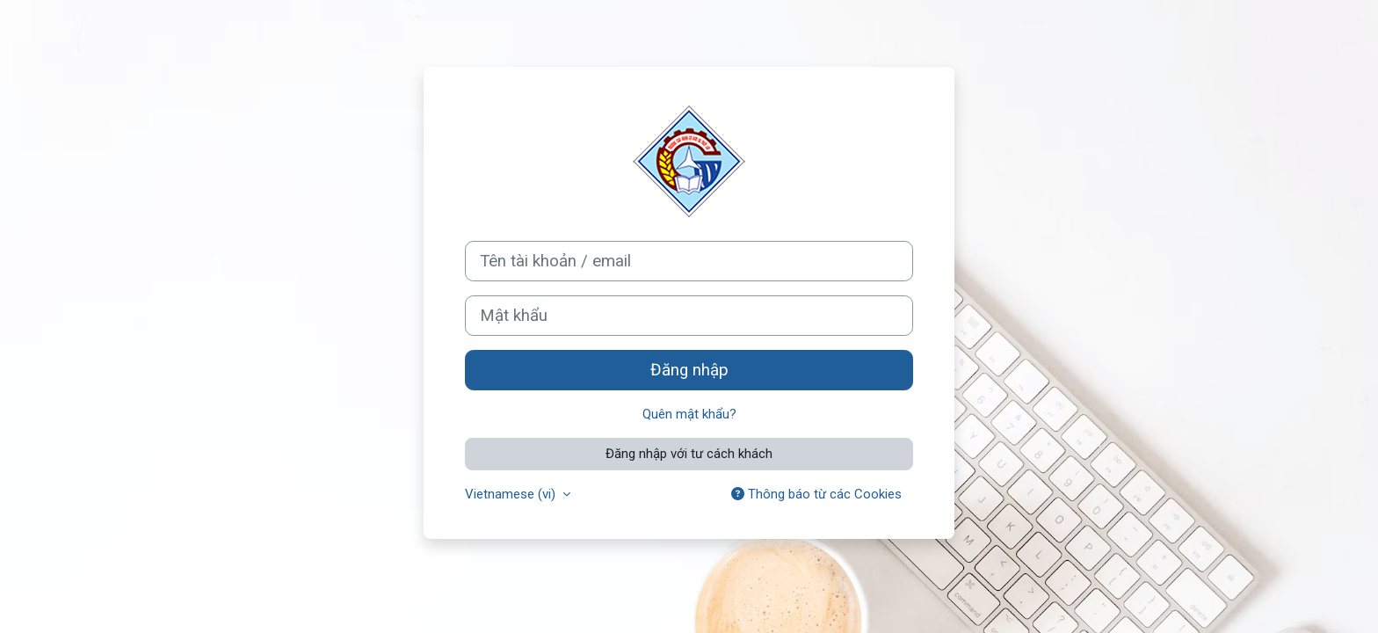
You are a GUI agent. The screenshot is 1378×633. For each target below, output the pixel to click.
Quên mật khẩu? (689, 414)
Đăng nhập (689, 370)
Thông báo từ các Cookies (816, 494)
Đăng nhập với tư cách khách (689, 454)
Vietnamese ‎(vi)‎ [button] (512, 494)
